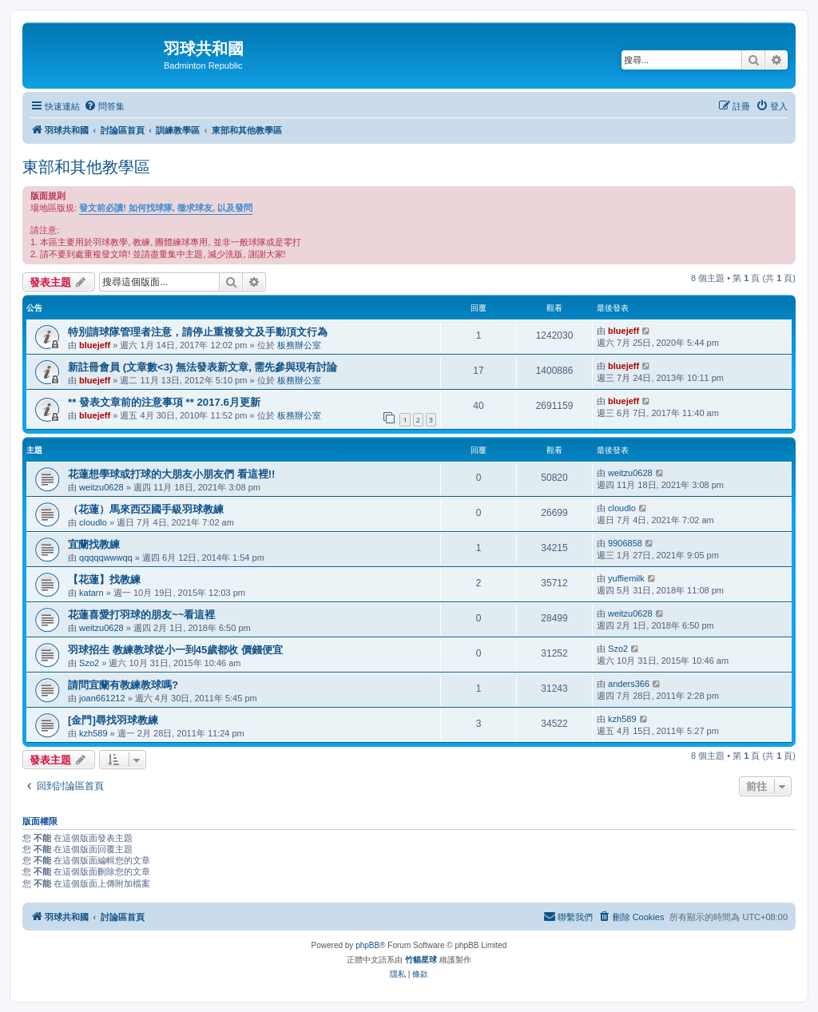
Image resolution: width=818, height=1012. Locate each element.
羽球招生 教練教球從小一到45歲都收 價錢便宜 (175, 650)
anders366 (628, 684)
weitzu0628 (101, 487)
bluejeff (94, 345)
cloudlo (93, 522)
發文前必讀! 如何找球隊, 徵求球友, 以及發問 (165, 207)
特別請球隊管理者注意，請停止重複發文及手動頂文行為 (198, 332)
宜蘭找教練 (94, 544)
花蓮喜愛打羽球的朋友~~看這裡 (141, 615)
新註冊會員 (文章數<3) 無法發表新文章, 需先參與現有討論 (202, 367)
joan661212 (102, 698)
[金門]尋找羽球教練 (113, 720)
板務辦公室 (299, 345)
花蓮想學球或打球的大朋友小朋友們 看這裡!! (171, 474)
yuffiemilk (626, 578)
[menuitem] (104, 106)
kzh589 (93, 733)
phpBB (367, 945)
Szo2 (89, 663)
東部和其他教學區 (86, 167)
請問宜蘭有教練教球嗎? (123, 685)
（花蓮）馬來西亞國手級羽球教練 (146, 509)
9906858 (625, 543)
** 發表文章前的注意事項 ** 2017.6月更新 (164, 402)
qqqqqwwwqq (106, 557)
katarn (91, 592)
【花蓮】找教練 (104, 579)
